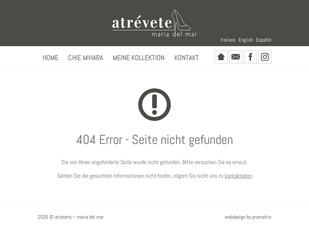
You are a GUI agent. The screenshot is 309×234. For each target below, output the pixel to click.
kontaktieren (238, 175)
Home (50, 57)
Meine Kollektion (139, 57)
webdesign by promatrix (248, 217)
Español (263, 39)
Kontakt (186, 57)
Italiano (227, 39)
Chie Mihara (85, 57)
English (246, 39)
